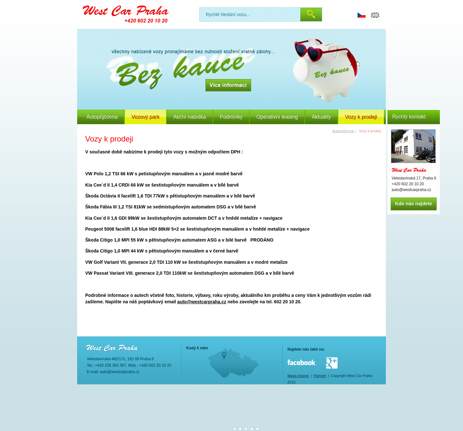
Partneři (320, 376)
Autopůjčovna (102, 117)
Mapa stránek (298, 376)
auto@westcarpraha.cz (201, 301)
